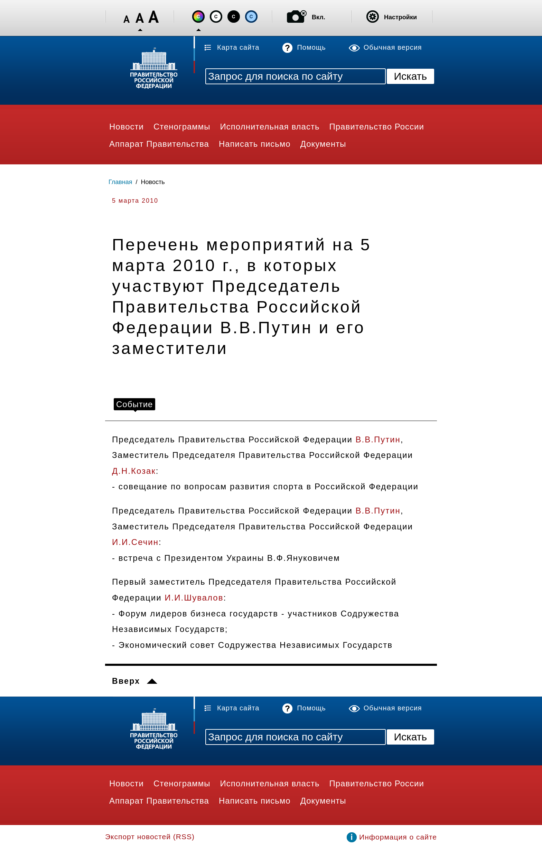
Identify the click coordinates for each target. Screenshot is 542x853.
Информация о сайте (398, 837)
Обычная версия (393, 47)
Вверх (126, 681)
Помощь (311, 47)
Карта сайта (238, 47)
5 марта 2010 (135, 200)
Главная (120, 182)
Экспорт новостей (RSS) (150, 837)
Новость (153, 182)
